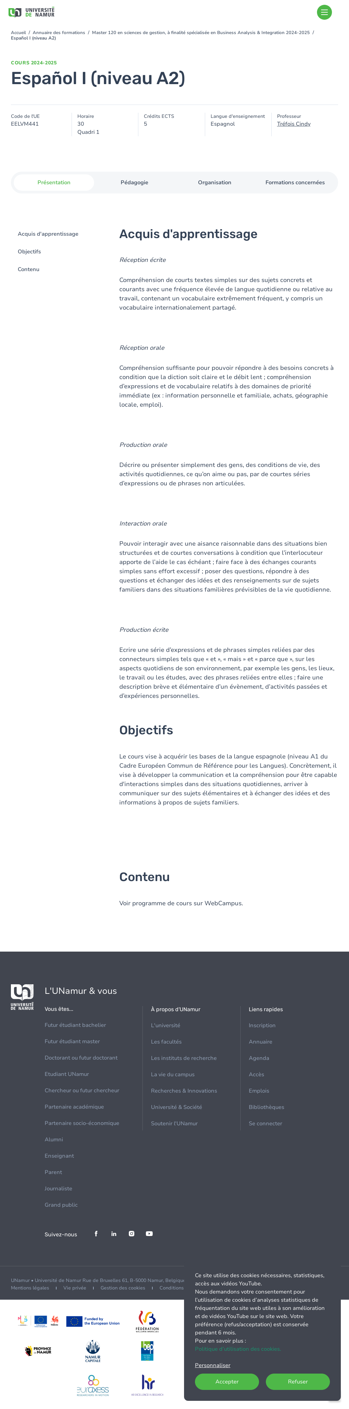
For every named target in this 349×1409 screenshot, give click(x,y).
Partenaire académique (74, 1107)
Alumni (54, 1139)
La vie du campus (173, 1074)
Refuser (298, 1381)
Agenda (259, 1058)
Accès (256, 1074)
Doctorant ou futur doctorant (81, 1058)
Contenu (29, 269)
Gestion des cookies (123, 1288)
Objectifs (29, 252)
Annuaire (260, 1042)
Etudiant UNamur (67, 1074)
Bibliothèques (266, 1107)
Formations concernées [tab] (295, 182)
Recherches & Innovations (184, 1091)
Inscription (262, 1025)
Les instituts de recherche (184, 1058)
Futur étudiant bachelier (75, 1025)
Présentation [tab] (54, 182)
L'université (165, 1025)
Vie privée (74, 1288)
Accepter (227, 1381)
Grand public (61, 1205)
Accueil (18, 32)
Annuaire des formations (59, 32)
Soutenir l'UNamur (174, 1123)
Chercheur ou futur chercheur (82, 1090)
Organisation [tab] (214, 182)
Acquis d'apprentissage (48, 234)
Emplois (259, 1091)
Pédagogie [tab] (134, 182)
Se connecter (265, 1123)
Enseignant (59, 1156)
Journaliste (58, 1188)
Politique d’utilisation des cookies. (238, 1349)
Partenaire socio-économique (82, 1123)
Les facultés (166, 1042)
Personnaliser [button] (212, 1365)
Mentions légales (30, 1288)
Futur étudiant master (72, 1041)
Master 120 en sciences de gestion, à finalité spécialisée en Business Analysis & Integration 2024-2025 (201, 32)
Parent (53, 1172)
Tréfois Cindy (293, 124)
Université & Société (176, 1107)
